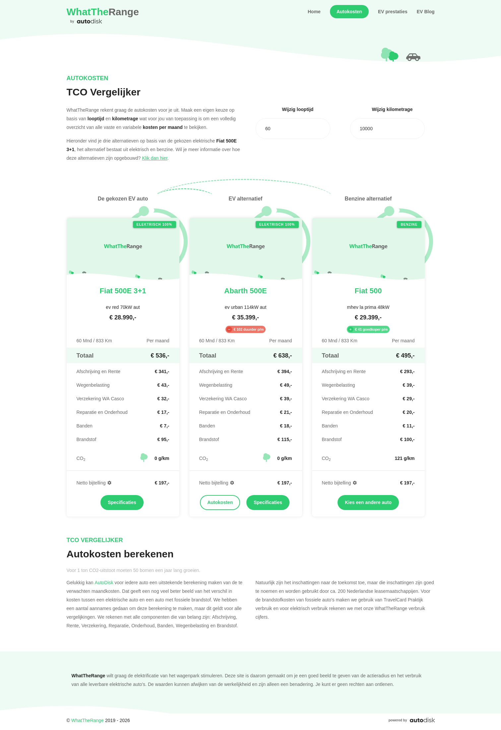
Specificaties (122, 502)
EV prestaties (392, 11)
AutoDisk (104, 582)
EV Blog (426, 11)
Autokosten (349, 11)
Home (314, 11)
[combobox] (293, 129)
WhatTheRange (87, 720)
